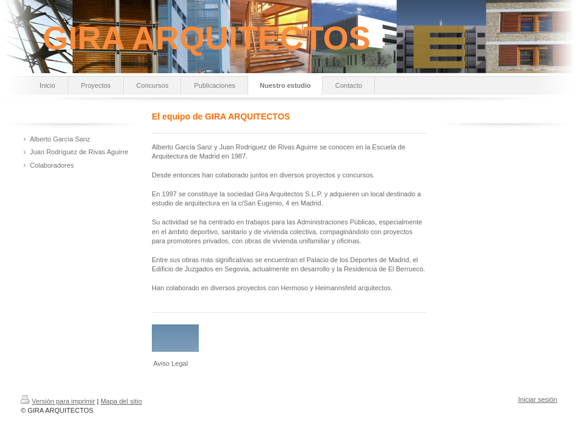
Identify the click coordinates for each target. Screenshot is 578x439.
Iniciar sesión (537, 399)
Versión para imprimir (58, 401)
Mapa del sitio (121, 401)
